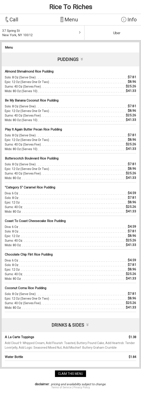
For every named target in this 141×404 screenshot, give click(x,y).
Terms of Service (61, 387)
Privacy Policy (81, 387)
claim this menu (70, 373)
